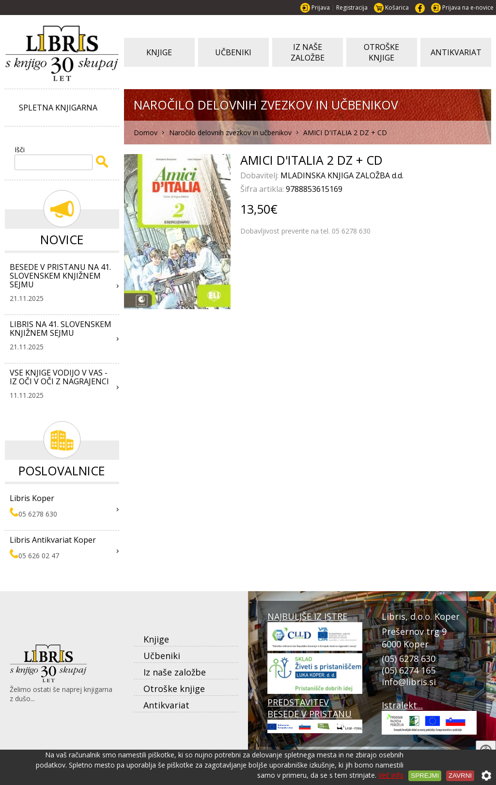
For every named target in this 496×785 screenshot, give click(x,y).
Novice (62, 239)
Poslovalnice (61, 470)
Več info (390, 775)
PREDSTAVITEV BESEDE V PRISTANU (314, 714)
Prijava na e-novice (468, 7)
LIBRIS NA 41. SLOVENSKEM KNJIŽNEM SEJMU (60, 328)
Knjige (156, 639)
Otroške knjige (174, 688)
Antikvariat (166, 705)
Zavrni (460, 775)
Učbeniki (161, 655)
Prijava (320, 7)
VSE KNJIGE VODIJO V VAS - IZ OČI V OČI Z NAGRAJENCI (59, 377)
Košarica (397, 7)
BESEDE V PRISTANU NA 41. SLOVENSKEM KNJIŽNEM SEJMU (60, 276)
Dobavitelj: (260, 175)
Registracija (352, 7)
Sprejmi (425, 775)
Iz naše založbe (174, 672)
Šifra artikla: (263, 189)
